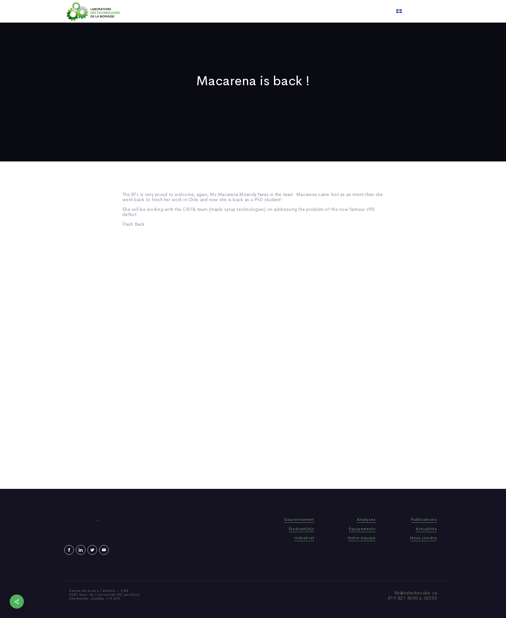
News (272, 11)
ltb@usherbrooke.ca (415, 593)
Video (292, 11)
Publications (244, 11)
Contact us (319, 11)
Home (181, 11)
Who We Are (209, 11)
